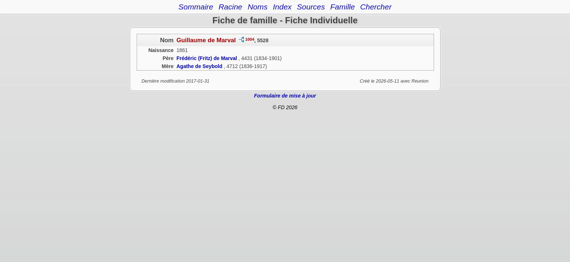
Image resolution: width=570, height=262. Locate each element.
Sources (311, 7)
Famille (342, 7)
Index (282, 7)
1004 (249, 39)
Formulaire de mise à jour (285, 96)
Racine (230, 7)
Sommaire (195, 7)
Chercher (376, 7)
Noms (258, 7)
